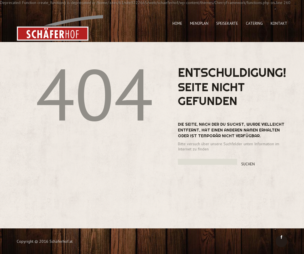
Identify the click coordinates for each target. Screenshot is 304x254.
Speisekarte (227, 23)
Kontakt (279, 23)
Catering (254, 23)
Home (177, 23)
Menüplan (199, 23)
